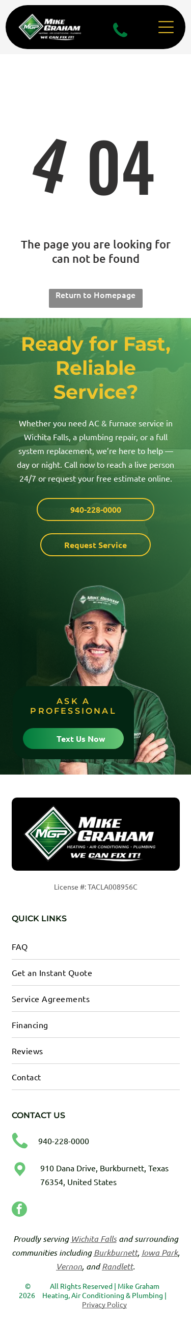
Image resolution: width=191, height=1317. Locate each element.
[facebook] (19, 1210)
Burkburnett (116, 1252)
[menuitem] (96, 947)
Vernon (69, 1266)
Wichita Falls (94, 1238)
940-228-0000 (63, 1141)
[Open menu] (166, 27)
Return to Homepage (95, 294)
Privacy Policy (104, 1304)
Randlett (117, 1266)
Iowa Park (160, 1252)
